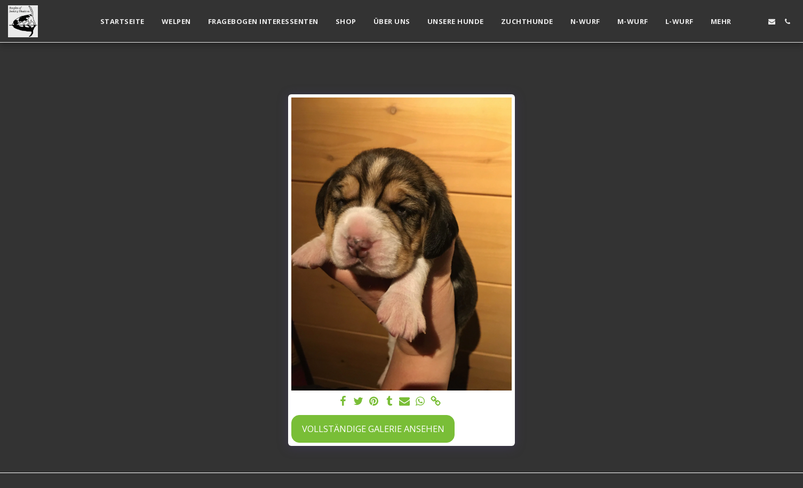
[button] (756, 21)
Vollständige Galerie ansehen (373, 428)
